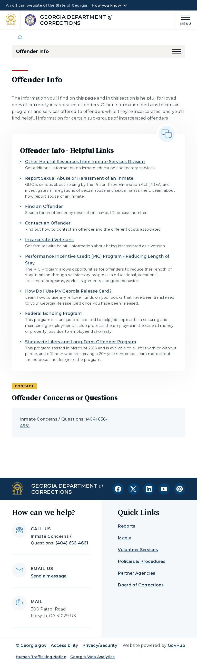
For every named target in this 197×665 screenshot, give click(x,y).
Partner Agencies (136, 573)
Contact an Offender (48, 223)
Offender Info (32, 51)
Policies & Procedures (141, 561)
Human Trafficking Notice (41, 657)
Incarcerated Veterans (49, 239)
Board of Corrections (141, 585)
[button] (176, 51)
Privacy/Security (99, 645)
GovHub (176, 645)
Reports (126, 526)
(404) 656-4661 (72, 543)
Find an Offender (44, 206)
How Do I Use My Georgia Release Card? (68, 291)
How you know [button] (106, 5)
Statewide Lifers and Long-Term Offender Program (80, 341)
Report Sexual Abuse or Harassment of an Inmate (79, 178)
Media (124, 537)
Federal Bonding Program (53, 313)
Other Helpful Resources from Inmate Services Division (85, 161)
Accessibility (64, 645)
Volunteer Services (138, 549)
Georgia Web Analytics (92, 657)
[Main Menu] (183, 20)
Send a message (48, 576)
